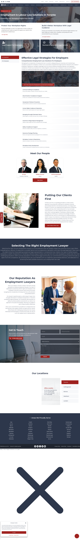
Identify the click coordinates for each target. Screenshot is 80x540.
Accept (13, 532)
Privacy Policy (16, 535)
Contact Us (68, 1)
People (42, 1)
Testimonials (51, 1)
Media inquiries (62, 1)
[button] (25, 523)
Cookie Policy (11, 535)
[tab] (10, 57)
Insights (46, 1)
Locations (56, 1)
